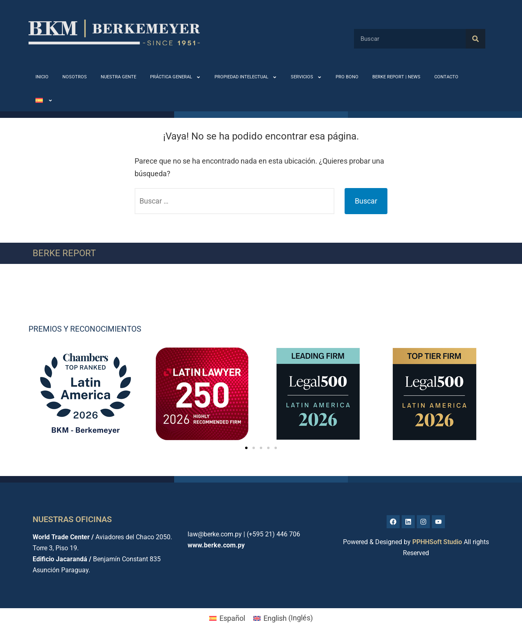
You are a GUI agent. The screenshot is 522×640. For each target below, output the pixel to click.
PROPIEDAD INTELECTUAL (246, 77)
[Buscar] (475, 39)
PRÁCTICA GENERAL (175, 77)
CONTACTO (446, 77)
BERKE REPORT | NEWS (396, 77)
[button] (246, 448)
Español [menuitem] (232, 618)
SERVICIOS (306, 77)
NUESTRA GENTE (118, 77)
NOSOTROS (74, 77)
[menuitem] (44, 100)
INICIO (42, 77)
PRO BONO (347, 77)
